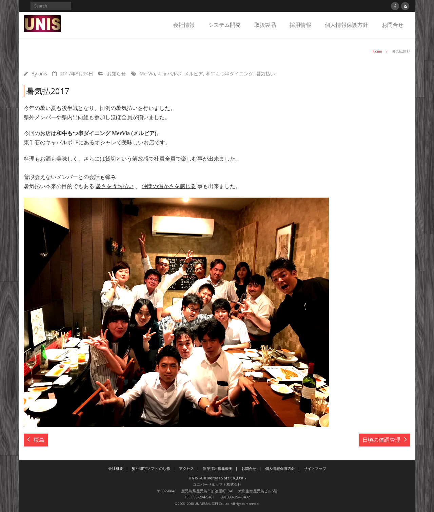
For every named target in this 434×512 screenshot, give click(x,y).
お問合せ (392, 25)
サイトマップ (315, 468)
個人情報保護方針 (346, 25)
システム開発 (224, 25)
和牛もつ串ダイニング (229, 73)
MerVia (147, 73)
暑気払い (265, 73)
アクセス (186, 468)
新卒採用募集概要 (218, 468)
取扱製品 (265, 25)
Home (377, 51)
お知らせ (116, 73)
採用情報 (300, 25)
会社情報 (184, 25)
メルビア (193, 73)
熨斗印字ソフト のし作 (151, 468)
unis (42, 73)
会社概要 (115, 468)
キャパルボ (169, 73)
